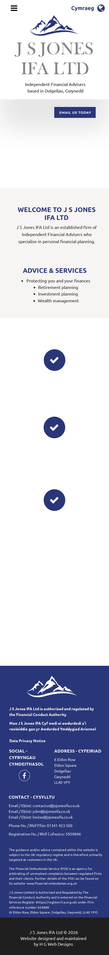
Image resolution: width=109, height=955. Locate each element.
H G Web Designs (56, 944)
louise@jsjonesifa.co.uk (53, 816)
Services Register (22, 902)
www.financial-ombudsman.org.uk (52, 883)
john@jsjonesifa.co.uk (51, 811)
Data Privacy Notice (27, 740)
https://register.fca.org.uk (56, 902)
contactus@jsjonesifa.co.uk (56, 805)
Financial (91, 897)
